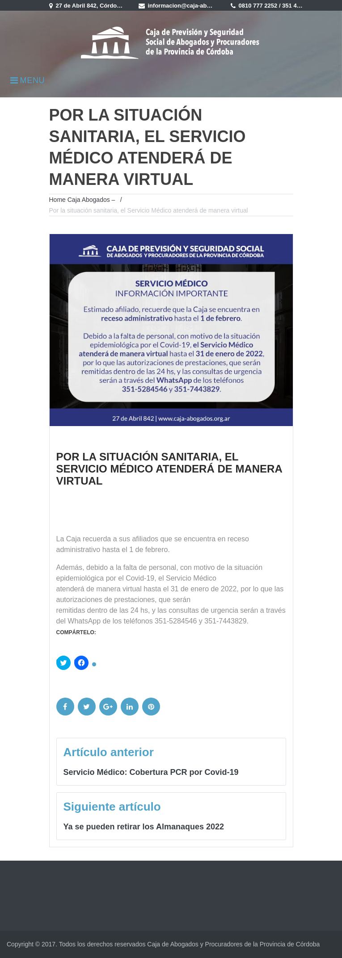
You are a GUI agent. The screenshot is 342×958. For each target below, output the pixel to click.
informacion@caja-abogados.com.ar (198, 5)
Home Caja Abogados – (82, 199)
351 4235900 (299, 5)
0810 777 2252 (258, 5)
